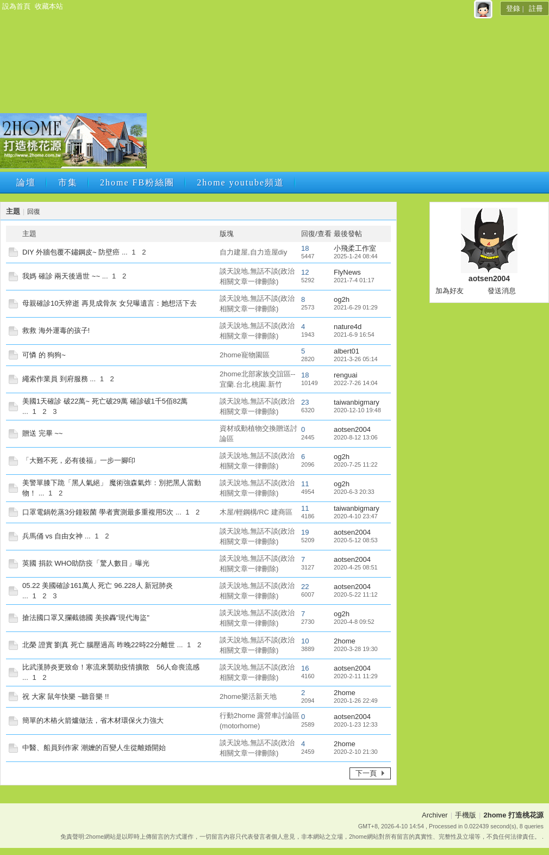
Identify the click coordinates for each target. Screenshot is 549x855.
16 (305, 668)
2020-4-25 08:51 (356, 567)
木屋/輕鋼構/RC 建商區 (256, 512)
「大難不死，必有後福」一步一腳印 (78, 460)
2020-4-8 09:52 (354, 621)
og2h (342, 299)
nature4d (347, 327)
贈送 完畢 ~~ (42, 433)
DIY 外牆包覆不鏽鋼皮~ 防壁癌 (71, 252)
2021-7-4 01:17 (354, 280)
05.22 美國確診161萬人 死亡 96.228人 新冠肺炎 (97, 585)
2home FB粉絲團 (137, 182)
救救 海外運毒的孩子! (56, 330)
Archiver (435, 815)
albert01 (346, 351)
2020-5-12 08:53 (356, 540)
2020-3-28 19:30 (356, 649)
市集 (68, 182)
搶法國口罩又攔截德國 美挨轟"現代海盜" (85, 618)
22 (305, 587)
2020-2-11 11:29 (356, 676)
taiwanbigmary (356, 402)
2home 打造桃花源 (513, 815)
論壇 (26, 182)
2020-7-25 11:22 (356, 464)
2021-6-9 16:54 (354, 334)
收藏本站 (49, 6)
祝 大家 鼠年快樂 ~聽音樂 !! (65, 696)
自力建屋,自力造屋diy (253, 252)
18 (305, 248)
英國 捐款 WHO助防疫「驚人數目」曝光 (85, 563)
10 (305, 641)
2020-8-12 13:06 (356, 437)
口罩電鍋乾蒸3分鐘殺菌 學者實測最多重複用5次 (97, 512)
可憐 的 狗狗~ (44, 355)
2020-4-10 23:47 (356, 516)
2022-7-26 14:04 (356, 383)
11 (305, 484)
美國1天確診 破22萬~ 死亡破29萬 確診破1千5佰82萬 (105, 401)
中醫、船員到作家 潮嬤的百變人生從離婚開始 (94, 748)
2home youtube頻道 (240, 182)
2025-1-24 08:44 (356, 256)
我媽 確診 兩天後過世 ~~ (61, 276)
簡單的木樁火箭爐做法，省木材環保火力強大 (93, 720)
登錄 (513, 8)
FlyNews (347, 272)
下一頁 (366, 773)
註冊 (536, 8)
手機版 (465, 815)
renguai (345, 375)
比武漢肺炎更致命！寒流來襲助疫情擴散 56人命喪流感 (110, 667)
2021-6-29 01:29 (356, 307)
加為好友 (449, 291)
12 (305, 272)
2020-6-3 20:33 (354, 491)
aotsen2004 (352, 429)
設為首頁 (16, 6)
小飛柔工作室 (355, 248)
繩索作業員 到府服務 (55, 379)
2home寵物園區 (245, 355)
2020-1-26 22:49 (356, 700)
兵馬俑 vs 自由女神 (52, 536)
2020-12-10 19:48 (357, 410)
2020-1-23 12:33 (356, 724)
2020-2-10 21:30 (356, 751)
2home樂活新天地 (248, 696)
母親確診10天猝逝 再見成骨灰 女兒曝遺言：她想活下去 (109, 303)
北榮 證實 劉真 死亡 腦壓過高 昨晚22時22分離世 (98, 645)
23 (305, 402)
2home (344, 641)
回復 (33, 211)
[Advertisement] (283, 92)
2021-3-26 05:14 (356, 359)
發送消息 (502, 291)
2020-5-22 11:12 (356, 594)
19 (305, 532)
